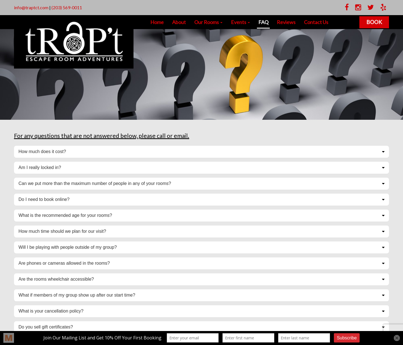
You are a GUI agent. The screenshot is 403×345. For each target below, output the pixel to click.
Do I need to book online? (43, 199)
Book (374, 22)
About (179, 22)
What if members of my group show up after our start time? (76, 295)
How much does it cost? (42, 151)
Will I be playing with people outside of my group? (67, 247)
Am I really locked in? (39, 167)
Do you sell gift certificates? (45, 327)
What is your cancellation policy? (50, 311)
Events (240, 22)
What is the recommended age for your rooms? (65, 215)
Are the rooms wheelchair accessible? (56, 279)
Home (157, 22)
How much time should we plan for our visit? (62, 231)
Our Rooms (208, 22)
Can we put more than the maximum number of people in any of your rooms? (94, 183)
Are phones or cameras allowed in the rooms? (64, 263)
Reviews (286, 22)
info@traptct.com (31, 7)
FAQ (263, 22)
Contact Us (316, 22)
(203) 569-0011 (66, 7)
